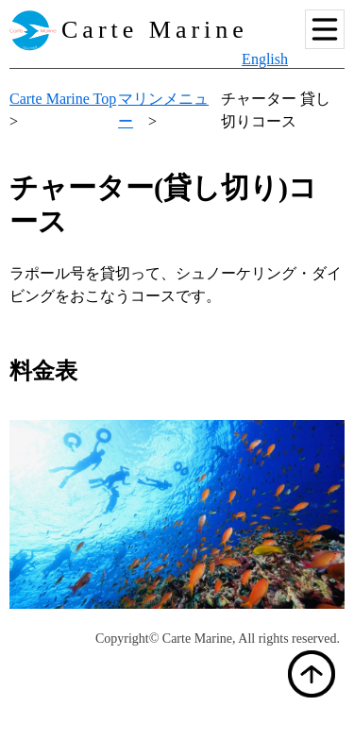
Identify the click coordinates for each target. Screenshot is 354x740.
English (265, 59)
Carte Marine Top (62, 99)
